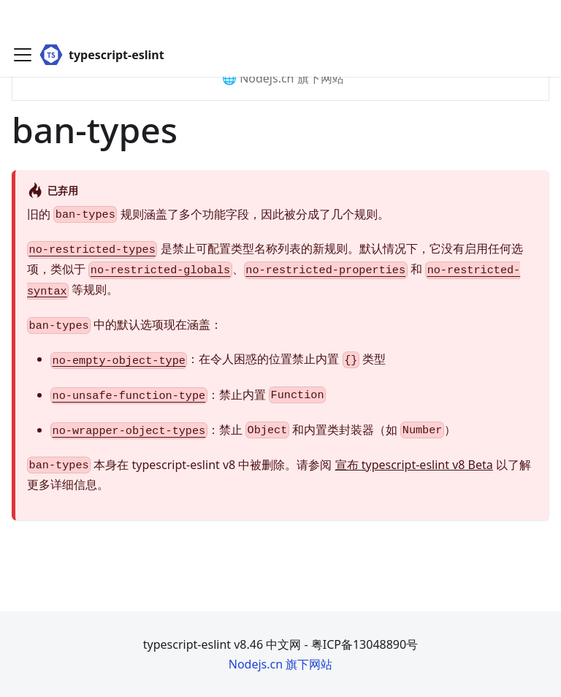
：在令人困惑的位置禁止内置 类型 (218, 359)
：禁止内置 (188, 395)
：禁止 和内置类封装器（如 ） (253, 430)
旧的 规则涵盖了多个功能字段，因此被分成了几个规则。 (208, 215)
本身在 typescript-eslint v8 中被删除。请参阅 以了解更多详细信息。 (279, 474)
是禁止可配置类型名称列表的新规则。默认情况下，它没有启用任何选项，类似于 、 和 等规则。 (275, 268)
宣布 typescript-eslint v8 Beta (414, 465)
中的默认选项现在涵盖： (124, 325)
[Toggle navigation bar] (23, 22)
